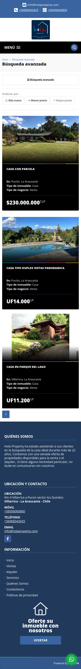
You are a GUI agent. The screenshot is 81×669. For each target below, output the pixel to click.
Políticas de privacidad (22, 595)
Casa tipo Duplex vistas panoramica (35, 268)
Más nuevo (13, 100)
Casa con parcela (20, 169)
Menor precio (37, 100)
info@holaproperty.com (21, 531)
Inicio (5, 59)
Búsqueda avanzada (23, 59)
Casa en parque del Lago (26, 367)
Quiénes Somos (17, 583)
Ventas (11, 566)
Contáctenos (15, 589)
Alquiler (11, 572)
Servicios (12, 578)
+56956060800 (57, 10)
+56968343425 (28, 10)
